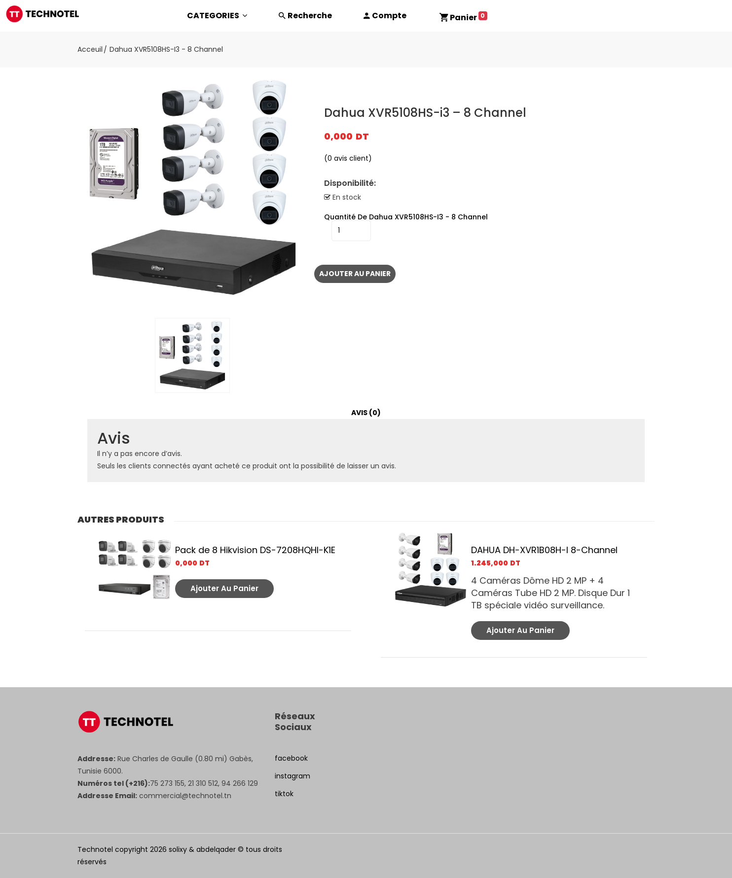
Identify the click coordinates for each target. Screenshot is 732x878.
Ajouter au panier (355, 274)
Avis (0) (366, 413)
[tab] (366, 413)
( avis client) (348, 158)
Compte (389, 15)
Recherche (310, 15)
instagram (292, 776)
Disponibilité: (350, 183)
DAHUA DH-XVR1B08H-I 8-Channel (544, 550)
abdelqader (216, 849)
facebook (291, 758)
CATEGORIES (217, 15)
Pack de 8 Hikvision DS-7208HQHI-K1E (255, 550)
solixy (178, 849)
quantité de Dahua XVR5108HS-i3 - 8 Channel (406, 216)
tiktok (284, 794)
